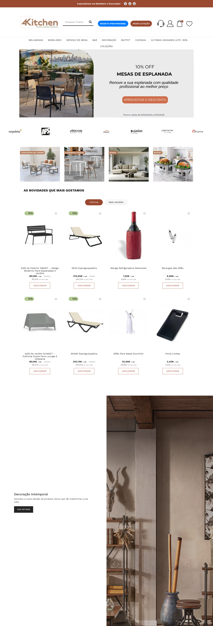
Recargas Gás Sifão (172, 268)
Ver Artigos (23, 510)
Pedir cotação (141, 23)
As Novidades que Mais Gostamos (54, 190)
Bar (94, 40)
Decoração (109, 40)
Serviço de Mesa (77, 40)
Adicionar (39, 285)
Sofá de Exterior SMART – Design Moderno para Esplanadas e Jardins (40, 271)
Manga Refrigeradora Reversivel (128, 268)
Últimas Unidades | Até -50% (169, 40)
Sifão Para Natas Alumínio (128, 354)
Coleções (106, 46)
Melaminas (36, 40)
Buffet (125, 40)
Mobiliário (55, 40)
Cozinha (140, 40)
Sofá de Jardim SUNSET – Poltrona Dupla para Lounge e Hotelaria (40, 357)
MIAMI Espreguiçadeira (84, 354)
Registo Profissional (113, 23)
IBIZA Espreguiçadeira (84, 268)
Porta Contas (172, 354)
